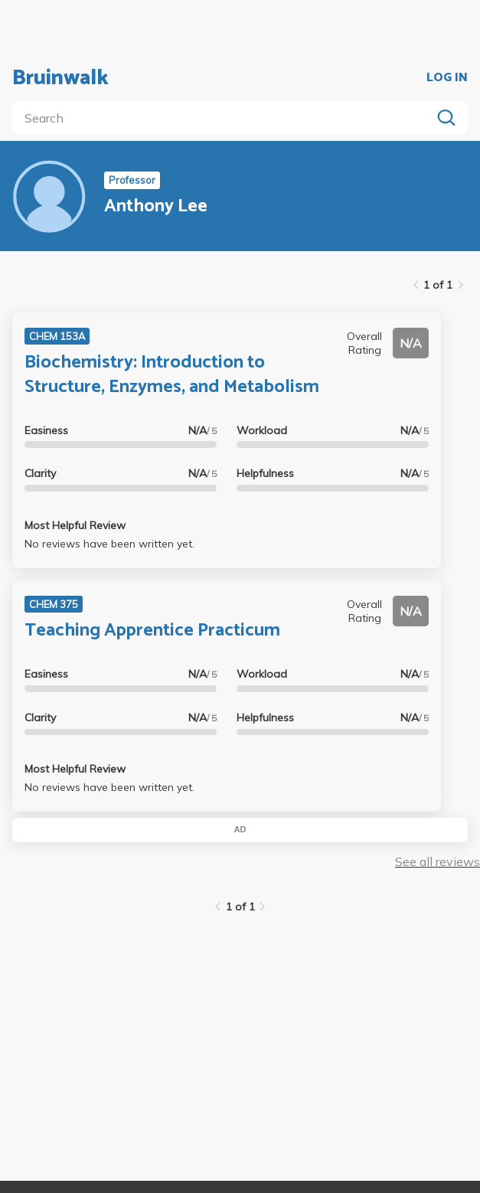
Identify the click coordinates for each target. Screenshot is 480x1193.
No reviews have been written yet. (109, 544)
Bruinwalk (60, 78)
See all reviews (437, 861)
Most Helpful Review (75, 525)
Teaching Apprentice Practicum (152, 631)
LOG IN (447, 78)
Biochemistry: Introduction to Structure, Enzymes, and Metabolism (171, 374)
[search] (224, 118)
